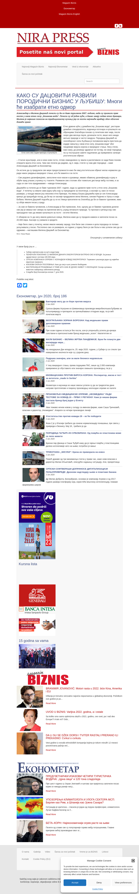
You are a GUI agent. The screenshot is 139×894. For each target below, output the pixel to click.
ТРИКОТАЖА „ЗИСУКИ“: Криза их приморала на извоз (75, 452)
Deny (99, 882)
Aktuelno (97, 66)
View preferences (123, 882)
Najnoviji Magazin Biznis (33, 66)
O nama (25, 852)
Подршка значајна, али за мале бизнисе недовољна (74, 358)
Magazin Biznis (69, 3)
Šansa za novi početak (32, 74)
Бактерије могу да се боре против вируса (68, 301)
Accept (75, 882)
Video (47, 852)
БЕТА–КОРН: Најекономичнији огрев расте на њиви (77, 823)
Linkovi (105, 852)
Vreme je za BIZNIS (88, 852)
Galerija (36, 852)
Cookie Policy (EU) (41, 859)
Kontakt (25, 859)
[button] (133, 860)
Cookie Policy (97, 889)
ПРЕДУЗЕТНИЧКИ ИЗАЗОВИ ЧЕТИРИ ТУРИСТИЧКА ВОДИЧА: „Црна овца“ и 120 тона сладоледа (78, 778)
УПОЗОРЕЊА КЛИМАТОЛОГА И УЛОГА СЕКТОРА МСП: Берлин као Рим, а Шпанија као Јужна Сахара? (80, 801)
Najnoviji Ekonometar (58, 66)
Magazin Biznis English (69, 14)
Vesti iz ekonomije (80, 66)
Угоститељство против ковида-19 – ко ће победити (73, 416)
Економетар (69, 8)
